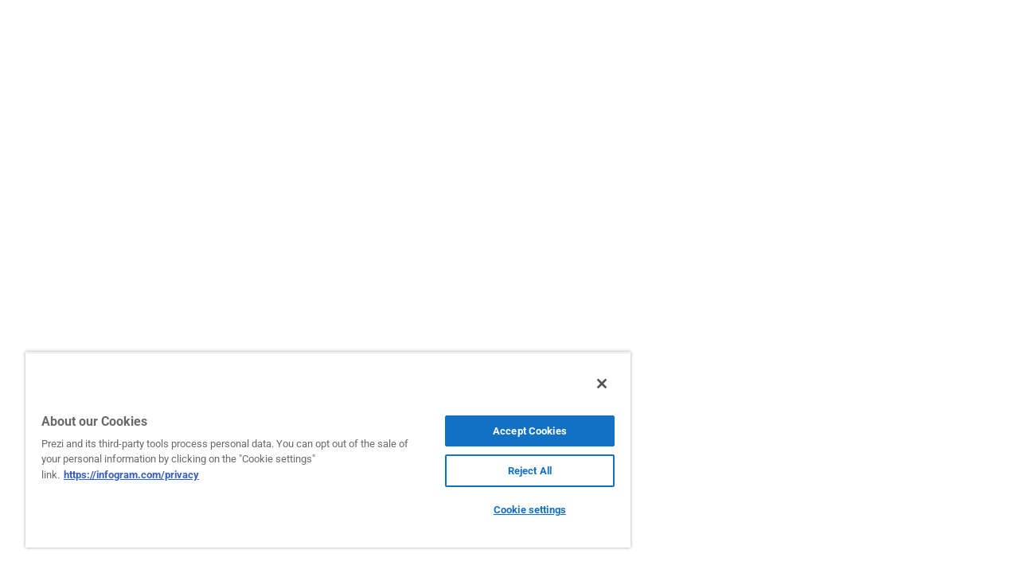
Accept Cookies (518, 431)
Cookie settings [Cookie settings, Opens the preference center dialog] (518, 510)
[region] (320, 450)
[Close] (587, 383)
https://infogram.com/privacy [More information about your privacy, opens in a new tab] (131, 475)
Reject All (518, 471)
